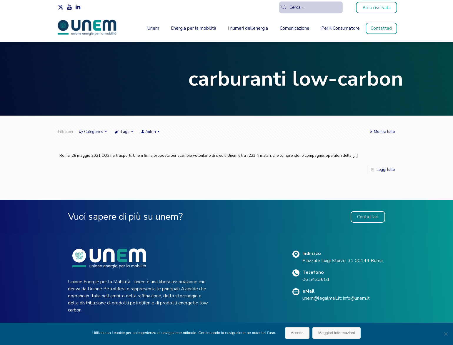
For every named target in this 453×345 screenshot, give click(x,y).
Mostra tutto (382, 131)
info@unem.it (356, 298)
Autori (150, 131)
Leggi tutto (386, 169)
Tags (124, 131)
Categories (93, 131)
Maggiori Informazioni (336, 333)
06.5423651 (316, 279)
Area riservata (376, 7)
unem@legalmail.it (321, 298)
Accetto (297, 333)
